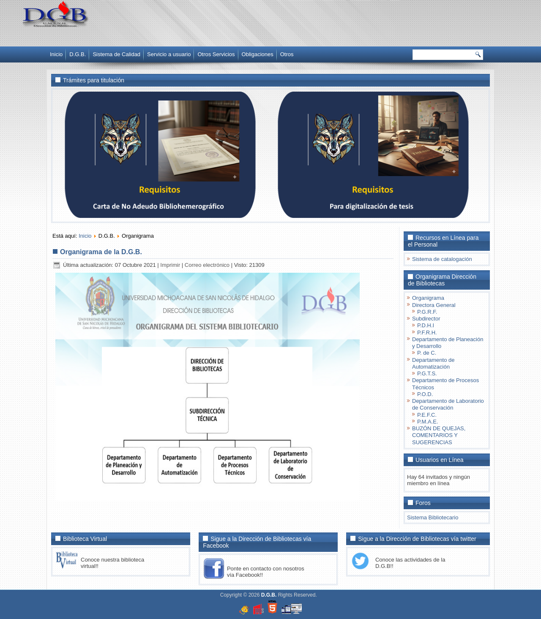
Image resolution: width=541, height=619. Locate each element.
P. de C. (426, 353)
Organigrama (428, 298)
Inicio (56, 54)
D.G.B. (77, 54)
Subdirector (426, 318)
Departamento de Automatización (433, 363)
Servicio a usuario (169, 54)
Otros (287, 54)
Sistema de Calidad (116, 54)
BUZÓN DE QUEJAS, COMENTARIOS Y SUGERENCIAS (438, 435)
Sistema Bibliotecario (432, 517)
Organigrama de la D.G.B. (101, 251)
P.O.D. (425, 394)
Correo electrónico (208, 265)
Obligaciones (257, 54)
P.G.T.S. (427, 373)
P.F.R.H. (427, 332)
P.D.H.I (425, 325)
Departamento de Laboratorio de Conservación (448, 404)
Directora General (434, 305)
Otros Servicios (216, 54)
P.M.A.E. (427, 421)
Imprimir (171, 265)
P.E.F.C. (427, 415)
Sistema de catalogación (442, 259)
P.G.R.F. (427, 312)
